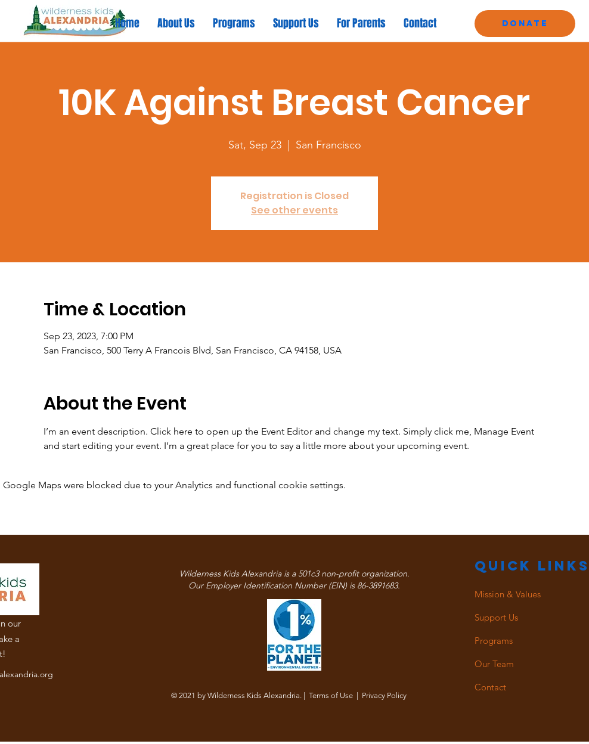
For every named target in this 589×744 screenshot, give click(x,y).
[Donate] (525, 23)
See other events (294, 210)
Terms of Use (331, 695)
